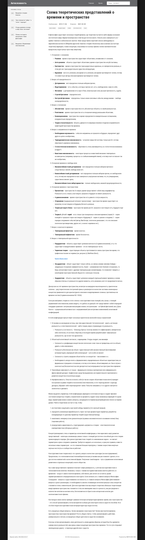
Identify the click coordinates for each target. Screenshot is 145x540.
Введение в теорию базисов (21, 14)
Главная (91, 3)
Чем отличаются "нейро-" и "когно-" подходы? (23, 21)
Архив (100, 3)
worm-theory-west (61, 259)
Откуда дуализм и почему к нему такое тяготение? (23, 28)
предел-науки (61, 28)
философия (52, 28)
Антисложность (18, 3)
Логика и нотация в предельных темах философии (21, 36)
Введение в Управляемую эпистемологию (23, 44)
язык (85, 28)
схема (69, 28)
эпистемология (77, 28)
